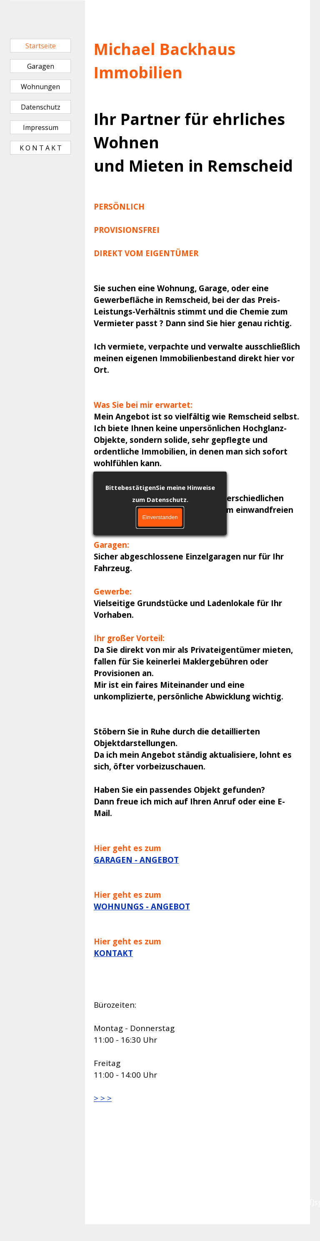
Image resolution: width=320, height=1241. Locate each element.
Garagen (40, 66)
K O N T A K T (41, 147)
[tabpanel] (197, 485)
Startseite (40, 45)
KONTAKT (113, 953)
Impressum (40, 127)
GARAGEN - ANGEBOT (136, 859)
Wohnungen (40, 86)
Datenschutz (40, 107)
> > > (103, 1098)
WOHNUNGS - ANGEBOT (142, 906)
